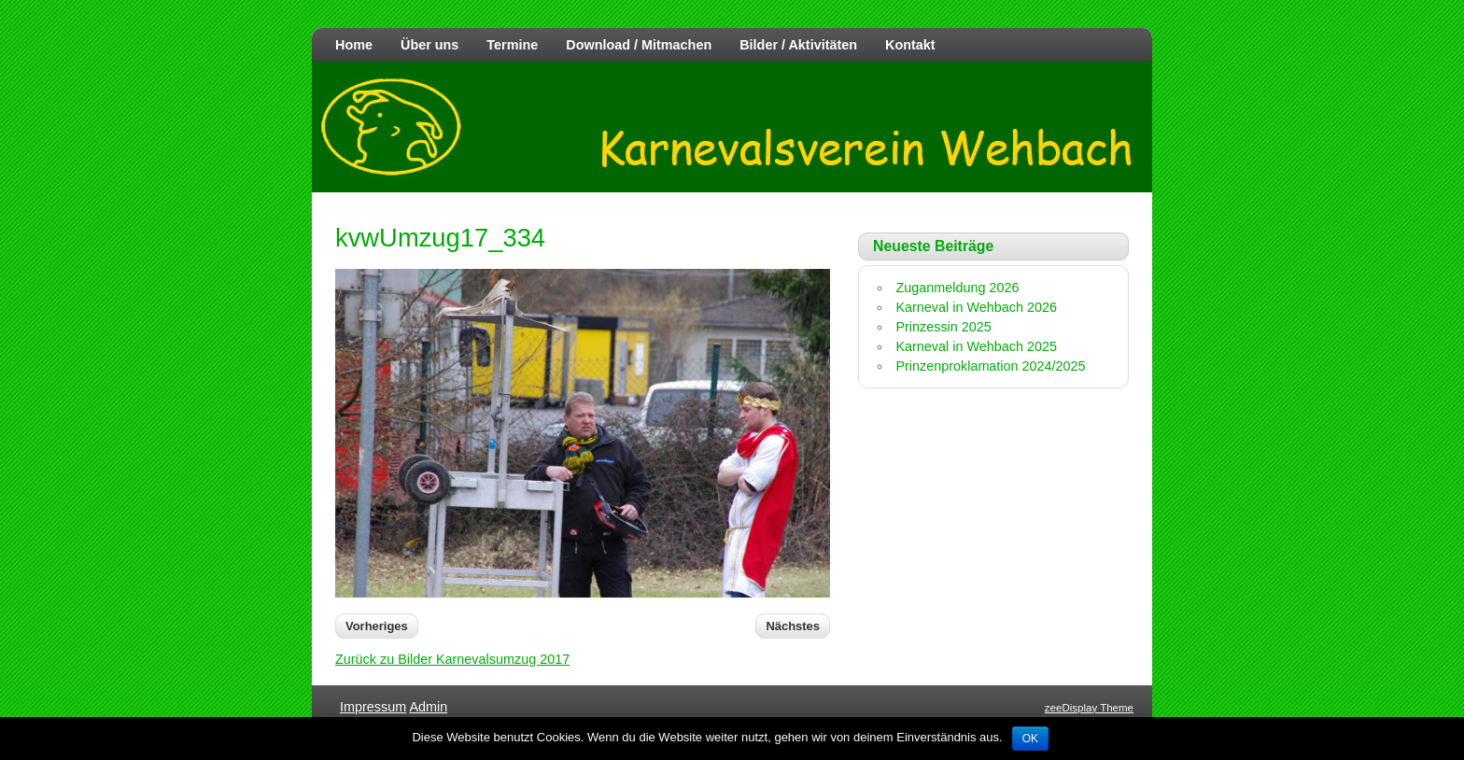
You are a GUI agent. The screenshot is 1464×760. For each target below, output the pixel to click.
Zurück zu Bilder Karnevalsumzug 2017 (452, 659)
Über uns (429, 44)
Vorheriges (376, 626)
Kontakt (910, 44)
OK (1030, 738)
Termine (512, 44)
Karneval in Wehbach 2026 (976, 307)
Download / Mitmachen (638, 44)
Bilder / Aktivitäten (798, 44)
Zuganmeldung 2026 (957, 287)
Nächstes (793, 626)
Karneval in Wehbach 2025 (976, 346)
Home (354, 44)
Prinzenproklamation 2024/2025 (990, 366)
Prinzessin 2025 (943, 326)
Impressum (373, 706)
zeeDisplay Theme (1089, 707)
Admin (428, 706)
